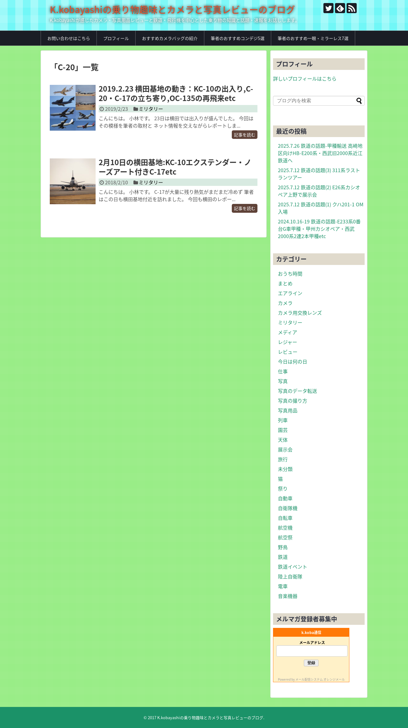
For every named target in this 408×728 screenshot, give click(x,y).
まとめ (285, 283)
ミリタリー (151, 108)
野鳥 (283, 547)
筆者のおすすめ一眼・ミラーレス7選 (313, 38)
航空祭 (285, 537)
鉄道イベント (292, 566)
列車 (283, 420)
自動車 (285, 498)
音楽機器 (287, 595)
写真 (283, 381)
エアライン (290, 293)
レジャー (287, 342)
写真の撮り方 (292, 400)
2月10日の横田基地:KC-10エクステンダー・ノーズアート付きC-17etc (175, 167)
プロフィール (116, 38)
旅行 (283, 459)
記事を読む (244, 135)
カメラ (285, 302)
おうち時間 (290, 273)
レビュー (287, 351)
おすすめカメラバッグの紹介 (170, 38)
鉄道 (283, 556)
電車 (283, 586)
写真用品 (287, 410)
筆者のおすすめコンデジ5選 (237, 38)
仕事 (283, 371)
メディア (287, 332)
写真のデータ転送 (297, 390)
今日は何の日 (292, 361)
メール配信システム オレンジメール (320, 679)
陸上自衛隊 (290, 576)
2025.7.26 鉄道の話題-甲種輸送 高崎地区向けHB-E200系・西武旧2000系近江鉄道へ (320, 153)
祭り (283, 488)
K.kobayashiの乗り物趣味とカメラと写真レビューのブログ (172, 9)
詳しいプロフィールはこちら (305, 78)
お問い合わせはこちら (68, 38)
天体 (283, 439)
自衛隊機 (287, 508)
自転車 (285, 517)
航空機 (285, 527)
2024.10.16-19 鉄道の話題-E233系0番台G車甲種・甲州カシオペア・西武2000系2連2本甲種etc (319, 229)
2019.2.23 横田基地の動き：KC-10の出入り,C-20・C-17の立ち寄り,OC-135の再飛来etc (176, 93)
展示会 (285, 449)
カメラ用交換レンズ (300, 312)
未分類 (285, 469)
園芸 (283, 429)
